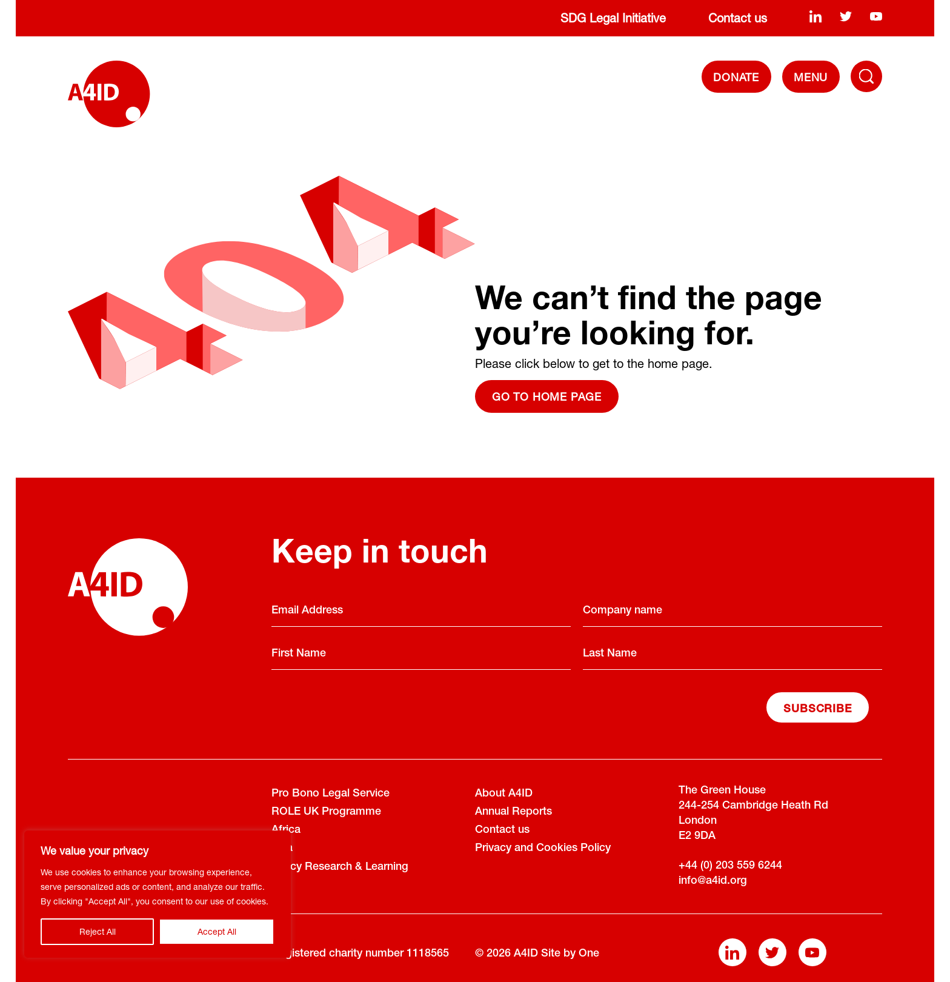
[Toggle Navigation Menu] (866, 76)
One (589, 954)
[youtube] (876, 16)
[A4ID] (109, 94)
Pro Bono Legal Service (330, 794)
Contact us (737, 18)
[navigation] (811, 77)
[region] (157, 894)
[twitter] (846, 16)
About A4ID (504, 794)
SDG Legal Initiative (613, 18)
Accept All (217, 931)
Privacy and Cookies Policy (543, 848)
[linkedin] (815, 16)
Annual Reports (513, 812)
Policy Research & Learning (339, 867)
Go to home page (547, 396)
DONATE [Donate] (736, 77)
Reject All (97, 931)
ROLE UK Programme (326, 812)
